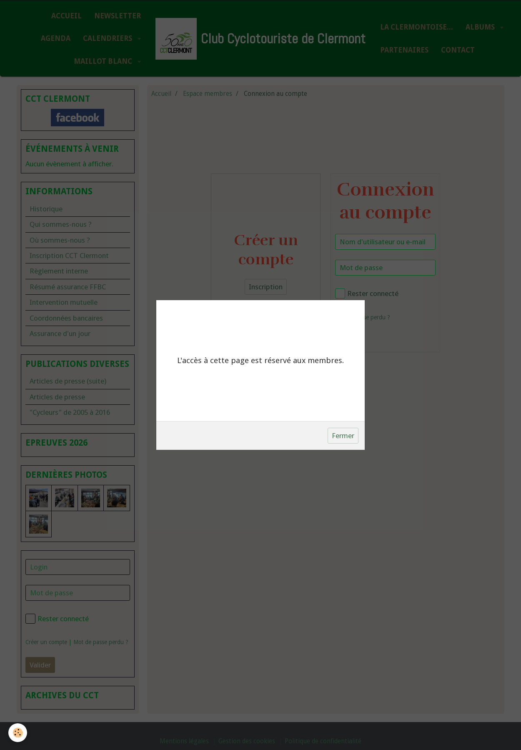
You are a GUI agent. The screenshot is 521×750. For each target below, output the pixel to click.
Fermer (343, 435)
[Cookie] (17, 732)
